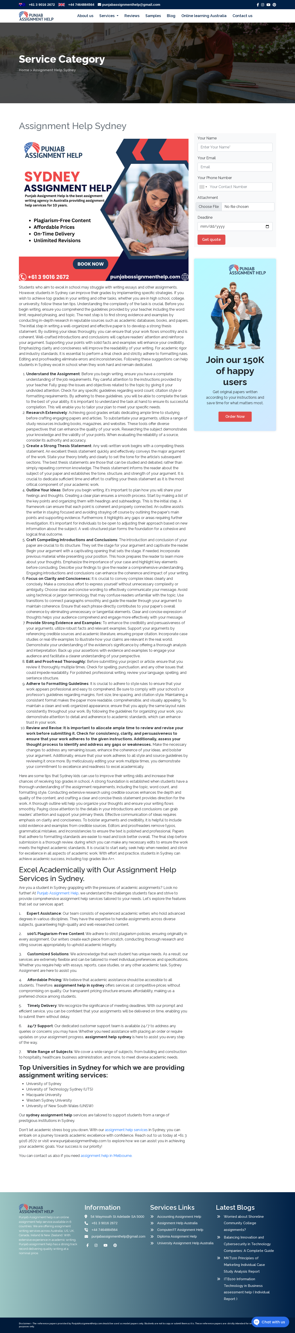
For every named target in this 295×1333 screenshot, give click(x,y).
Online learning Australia (204, 16)
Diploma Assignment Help (177, 1236)
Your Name (207, 138)
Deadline (205, 217)
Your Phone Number (215, 178)
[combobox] (203, 187)
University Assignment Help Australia (185, 1243)
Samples (153, 16)
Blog (171, 16)
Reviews (131, 16)
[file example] (235, 206)
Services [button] (107, 16)
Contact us (242, 16)
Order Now (235, 416)
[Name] (235, 187)
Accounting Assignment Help (179, 1216)
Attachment (208, 197)
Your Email (207, 158)
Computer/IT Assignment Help (180, 1230)
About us (85, 16)
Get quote (211, 239)
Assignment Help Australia (177, 1223)
